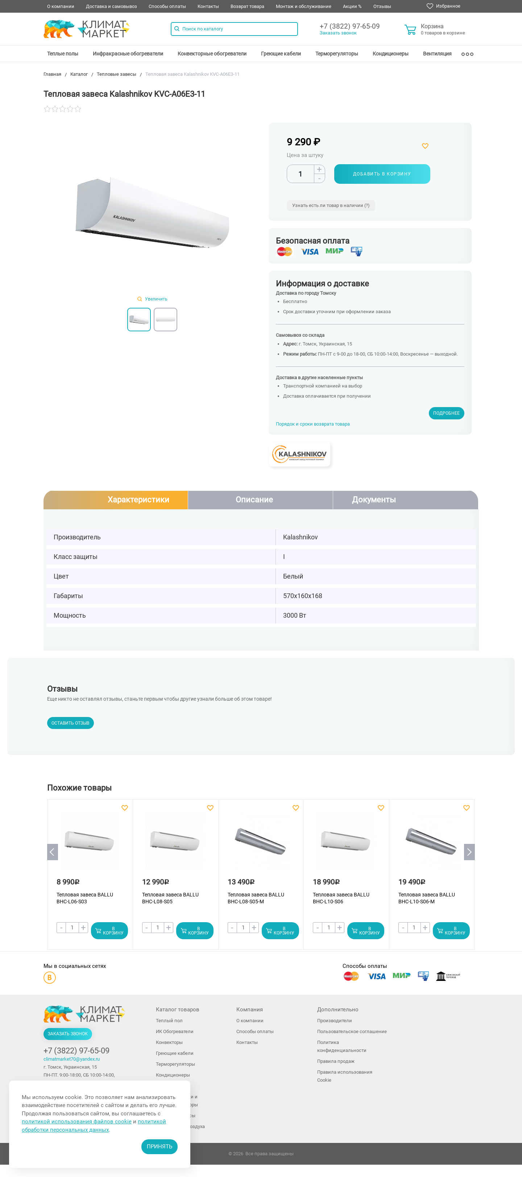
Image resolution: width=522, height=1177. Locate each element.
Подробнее (446, 413)
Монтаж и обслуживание (303, 6)
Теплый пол (169, 1021)
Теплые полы (62, 54)
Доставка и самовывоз (111, 6)
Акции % (352, 6)
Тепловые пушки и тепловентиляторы (177, 1101)
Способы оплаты (167, 6)
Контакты (208, 6)
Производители (334, 1021)
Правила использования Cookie (344, 1076)
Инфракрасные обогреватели (128, 54)
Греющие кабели (281, 54)
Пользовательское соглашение (352, 1032)
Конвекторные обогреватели (212, 54)
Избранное (443, 6)
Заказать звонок (338, 33)
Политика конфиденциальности (341, 1046)
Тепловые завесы (175, 1116)
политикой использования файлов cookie (77, 1121)
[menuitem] (63, 54)
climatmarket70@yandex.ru (72, 1059)
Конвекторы (169, 1042)
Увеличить (152, 299)
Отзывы (382, 6)
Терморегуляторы (336, 54)
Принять (159, 1146)
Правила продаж (336, 1061)
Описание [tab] (254, 499)
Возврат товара (247, 6)
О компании (60, 6)
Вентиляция (437, 54)
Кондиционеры (391, 54)
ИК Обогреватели (175, 1032)
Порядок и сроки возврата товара (313, 424)
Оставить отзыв (70, 723)
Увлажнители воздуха (180, 1127)
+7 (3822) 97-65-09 (350, 26)
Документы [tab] (374, 499)
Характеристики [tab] (138, 499)
